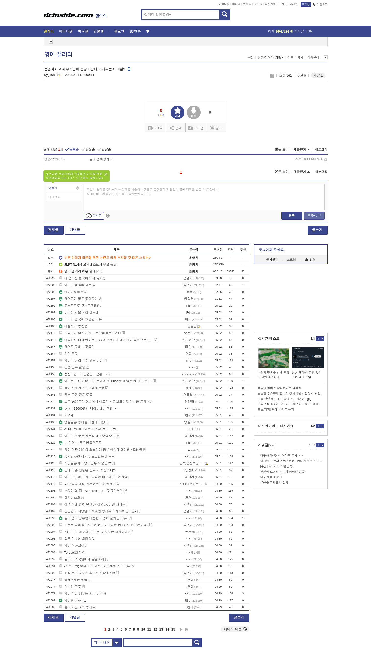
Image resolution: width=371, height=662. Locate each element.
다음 (181, 629)
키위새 (66, 415)
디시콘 (294, 4)
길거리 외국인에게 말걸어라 (81, 559)
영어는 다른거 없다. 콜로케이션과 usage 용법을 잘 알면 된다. (105, 381)
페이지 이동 (235, 629)
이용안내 (313, 57)
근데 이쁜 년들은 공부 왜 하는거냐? (87, 470)
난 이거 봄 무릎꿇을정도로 (80, 443)
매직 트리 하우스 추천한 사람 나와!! (87, 573)
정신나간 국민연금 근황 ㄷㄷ (85, 374)
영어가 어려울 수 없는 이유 (81, 360)
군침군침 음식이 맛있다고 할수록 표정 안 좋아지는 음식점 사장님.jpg (291, 404)
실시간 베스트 (269, 339)
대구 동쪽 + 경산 (271, 477)
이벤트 (283, 4)
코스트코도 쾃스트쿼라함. (80, 305)
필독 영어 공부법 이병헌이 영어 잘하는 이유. (93, 518)
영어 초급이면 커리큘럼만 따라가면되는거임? (94, 477)
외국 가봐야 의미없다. (77, 539)
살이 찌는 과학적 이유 (77, 607)
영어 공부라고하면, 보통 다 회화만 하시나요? (94, 532)
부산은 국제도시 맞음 (274, 482)
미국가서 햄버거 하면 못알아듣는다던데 (90, 333)
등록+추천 (314, 215)
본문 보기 (282, 149)
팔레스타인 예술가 (75, 580)
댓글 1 (318, 75)
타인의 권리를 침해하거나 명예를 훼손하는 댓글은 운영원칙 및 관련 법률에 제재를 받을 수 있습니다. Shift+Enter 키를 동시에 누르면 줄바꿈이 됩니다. (153, 192)
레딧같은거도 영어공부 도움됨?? (85, 463)
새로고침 (321, 150)
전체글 (53, 230)
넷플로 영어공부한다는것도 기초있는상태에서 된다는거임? (103, 525)
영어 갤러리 (58, 55)
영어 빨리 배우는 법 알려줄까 (82, 593)
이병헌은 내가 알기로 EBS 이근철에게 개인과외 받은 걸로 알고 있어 (106, 340)
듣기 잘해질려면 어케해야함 (81, 388)
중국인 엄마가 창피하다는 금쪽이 (279, 388)
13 (161, 629)
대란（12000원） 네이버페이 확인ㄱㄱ (89, 408)
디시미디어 (266, 426)
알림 (310, 259)
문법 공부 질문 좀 (74, 367)
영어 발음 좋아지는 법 (77, 285)
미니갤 (236, 4)
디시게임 (270, 4)
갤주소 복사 (295, 57)
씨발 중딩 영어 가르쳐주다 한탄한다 (87, 484)
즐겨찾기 (272, 259)
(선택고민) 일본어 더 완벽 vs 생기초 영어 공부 (94, 566)
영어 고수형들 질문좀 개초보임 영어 (87, 436)
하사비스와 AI (71, 497)
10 (143, 629)
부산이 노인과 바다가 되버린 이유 (282, 471)
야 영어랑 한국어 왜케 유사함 (82, 278)
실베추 (155, 128)
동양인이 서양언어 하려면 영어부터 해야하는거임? (97, 511)
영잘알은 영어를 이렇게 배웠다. (84, 422)
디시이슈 (287, 426)
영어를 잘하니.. (72, 600)
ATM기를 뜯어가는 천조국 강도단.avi (88, 429)
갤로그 (258, 4)
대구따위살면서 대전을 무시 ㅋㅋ (282, 455)
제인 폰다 (68, 353)
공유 (175, 127)
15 (173, 629)
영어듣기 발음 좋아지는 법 (80, 299)
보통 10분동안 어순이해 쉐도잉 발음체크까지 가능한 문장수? (105, 401)
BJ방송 (135, 31)
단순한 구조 (70, 587)
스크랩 (272, 76)
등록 (292, 215)
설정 (251, 57)
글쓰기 (317, 230)
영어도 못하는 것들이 (77, 347)
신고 (216, 127)
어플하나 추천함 (73, 326)
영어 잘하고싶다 (73, 545)
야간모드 (320, 4)
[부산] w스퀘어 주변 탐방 (276, 466)
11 (149, 629)
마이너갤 (224, 4)
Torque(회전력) (72, 552)
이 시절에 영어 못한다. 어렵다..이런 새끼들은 (94, 504)
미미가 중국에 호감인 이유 (80, 319)
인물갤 (247, 4)
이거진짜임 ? (71, 292)
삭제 (325, 159)
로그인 (306, 4)
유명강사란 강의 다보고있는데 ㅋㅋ (87, 456)
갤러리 (49, 31)
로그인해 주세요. (272, 250)
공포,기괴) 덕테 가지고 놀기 (276, 409)
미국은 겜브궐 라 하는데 (79, 312)
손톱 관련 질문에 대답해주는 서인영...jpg (284, 399)
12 (155, 629)
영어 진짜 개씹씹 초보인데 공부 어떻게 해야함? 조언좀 (100, 449)
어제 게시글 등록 (290, 31)
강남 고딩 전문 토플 (75, 395)
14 (167, 629)
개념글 (75, 230)
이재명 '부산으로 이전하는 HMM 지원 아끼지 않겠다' (292, 461)
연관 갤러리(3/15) (271, 57)
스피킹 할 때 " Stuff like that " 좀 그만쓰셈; (91, 491)
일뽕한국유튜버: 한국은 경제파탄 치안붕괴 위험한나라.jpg (291, 393)
